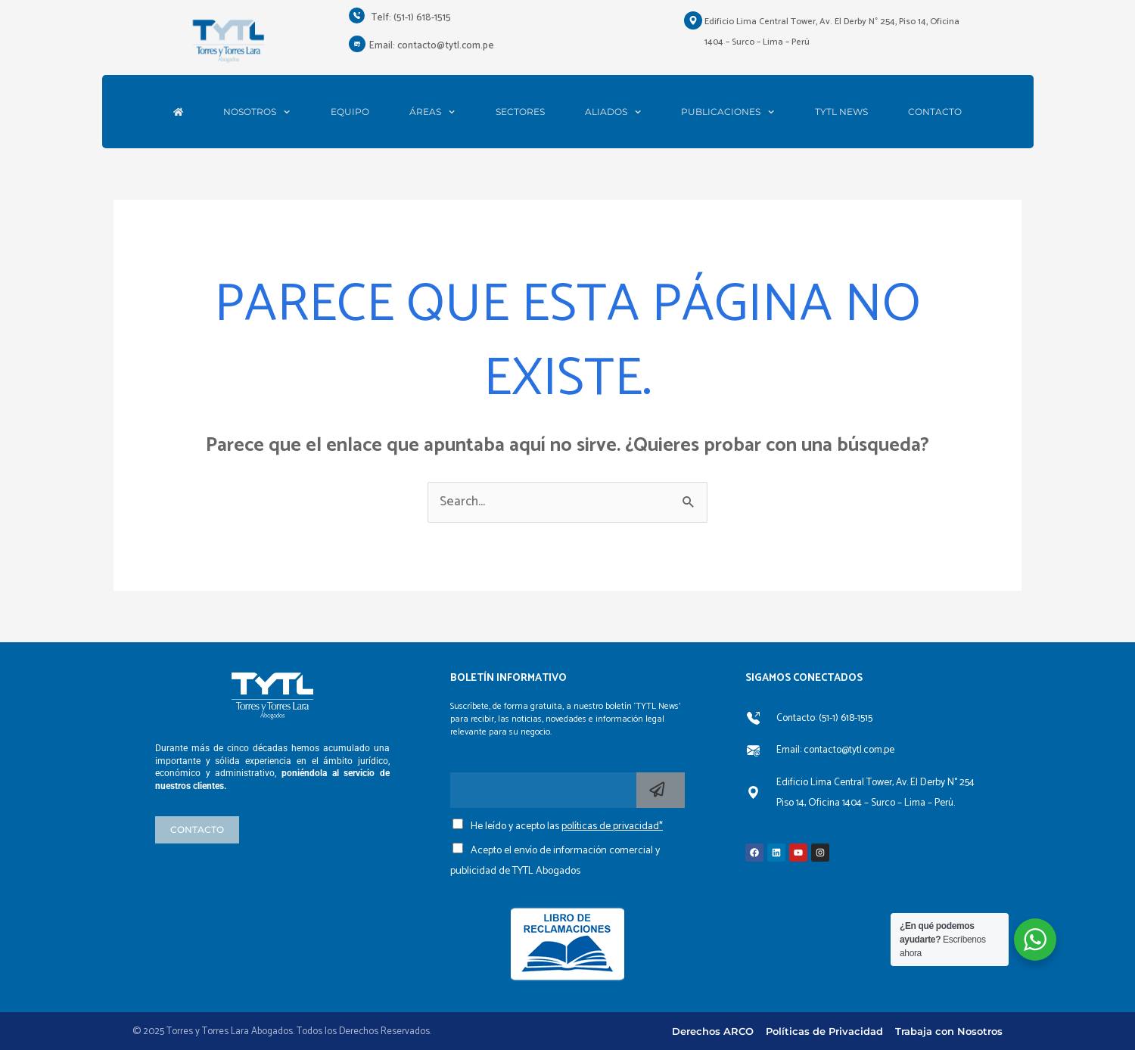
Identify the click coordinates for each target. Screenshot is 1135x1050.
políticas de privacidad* (612, 826)
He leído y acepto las (567, 826)
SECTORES (520, 112)
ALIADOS (613, 112)
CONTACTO (935, 112)
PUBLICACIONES (727, 112)
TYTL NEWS (841, 112)
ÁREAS (432, 112)
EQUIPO (350, 112)
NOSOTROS (256, 112)
